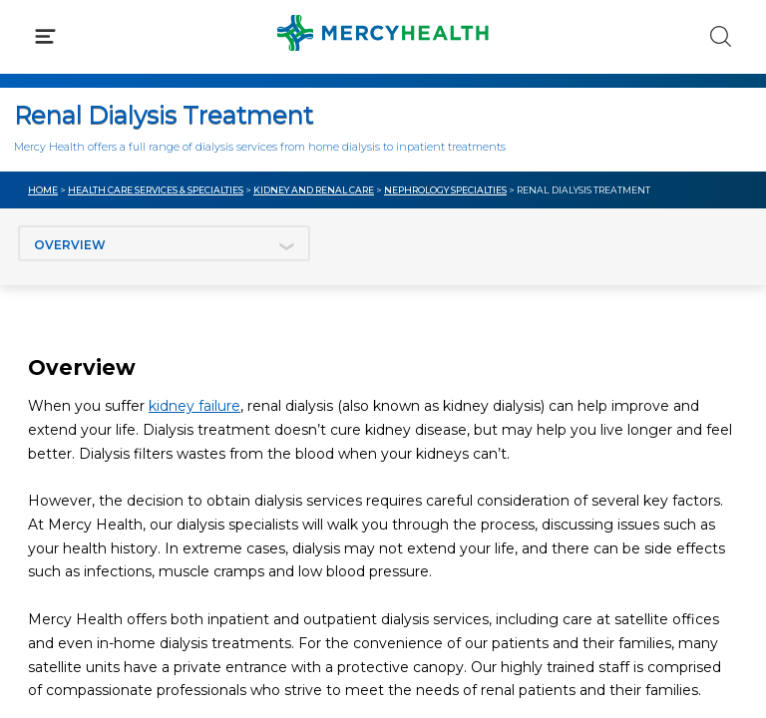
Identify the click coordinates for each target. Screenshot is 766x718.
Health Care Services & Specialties (155, 189)
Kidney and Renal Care (313, 189)
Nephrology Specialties (445, 189)
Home (43, 189)
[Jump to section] (164, 243)
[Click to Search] (720, 36)
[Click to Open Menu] (45, 36)
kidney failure (194, 406)
